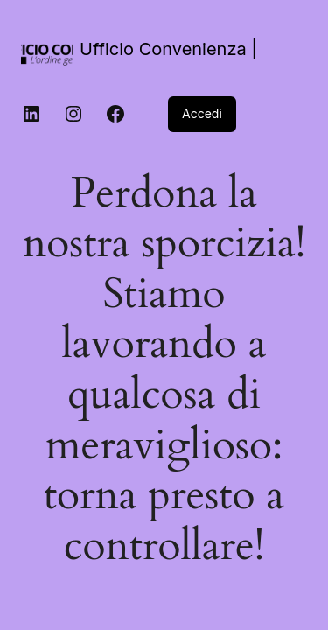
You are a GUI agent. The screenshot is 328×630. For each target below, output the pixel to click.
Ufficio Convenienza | (168, 49)
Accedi (202, 113)
